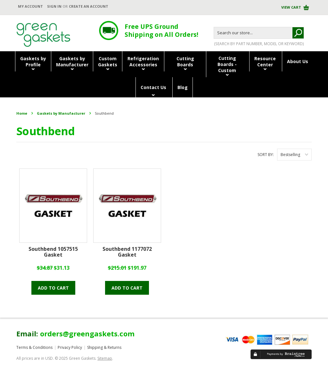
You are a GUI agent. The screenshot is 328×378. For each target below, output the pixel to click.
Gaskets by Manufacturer (61, 113)
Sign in (54, 6)
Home (21, 113)
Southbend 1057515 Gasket (53, 252)
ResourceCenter (265, 61)
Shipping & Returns (104, 347)
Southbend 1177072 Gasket (127, 252)
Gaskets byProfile (33, 61)
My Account (30, 6)
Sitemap (104, 358)
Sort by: (266, 154)
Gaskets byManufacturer (72, 61)
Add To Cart (53, 288)
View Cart (291, 7)
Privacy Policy (70, 347)
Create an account (88, 6)
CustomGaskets (107, 61)
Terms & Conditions (34, 347)
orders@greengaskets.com (87, 333)
